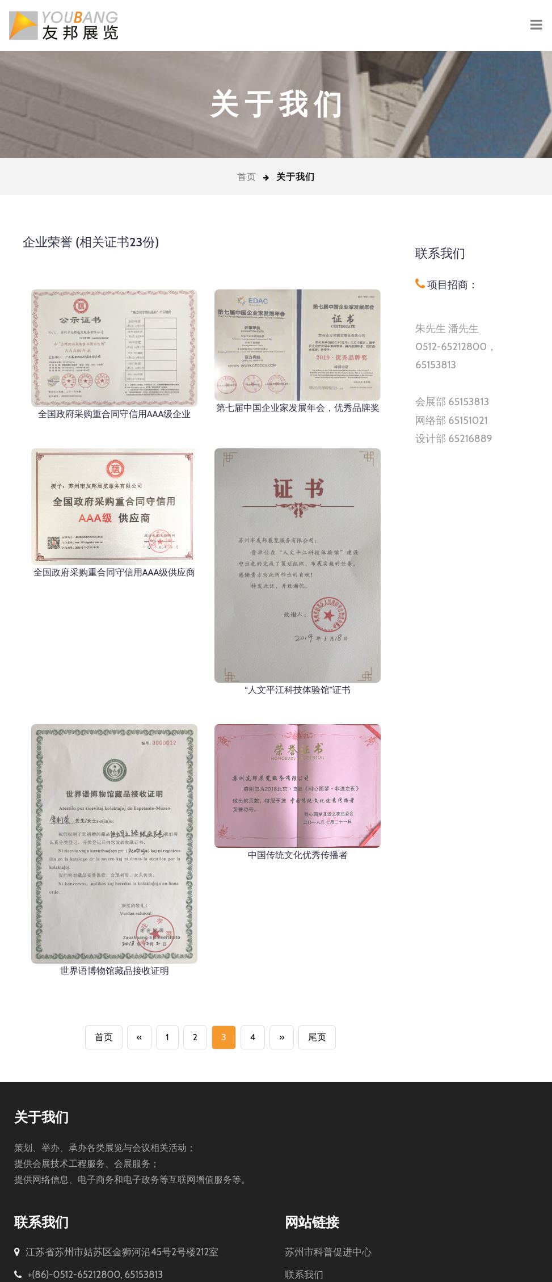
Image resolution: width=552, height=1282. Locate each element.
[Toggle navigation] (536, 25)
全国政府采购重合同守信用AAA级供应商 (114, 572)
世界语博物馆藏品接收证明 (114, 943)
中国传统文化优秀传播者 (298, 827)
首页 (246, 176)
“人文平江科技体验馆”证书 (298, 689)
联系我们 (304, 1247)
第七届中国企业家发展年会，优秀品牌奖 (298, 407)
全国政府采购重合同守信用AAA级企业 (114, 414)
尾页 (317, 1009)
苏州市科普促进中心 (328, 1224)
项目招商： (451, 284)
